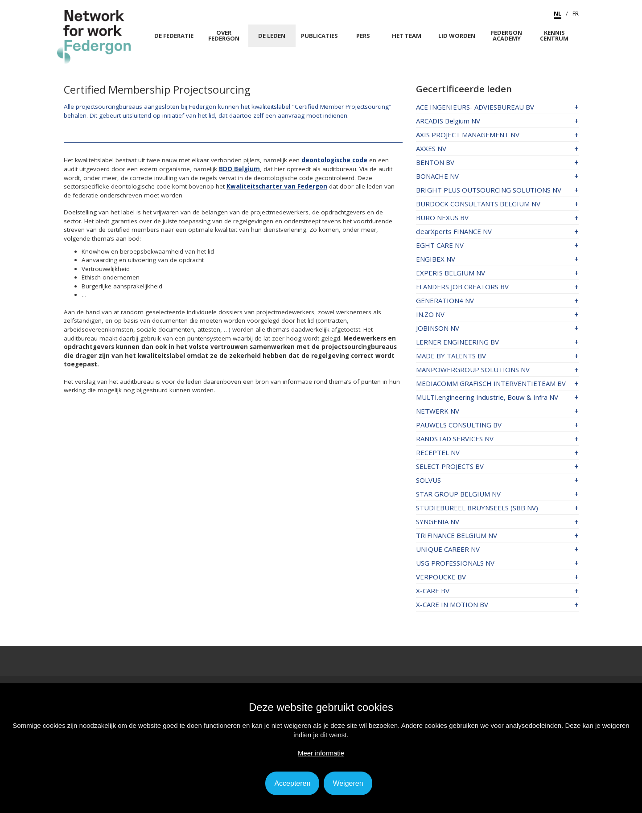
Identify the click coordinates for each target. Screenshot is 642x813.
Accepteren (292, 783)
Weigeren (348, 783)
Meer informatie (321, 753)
